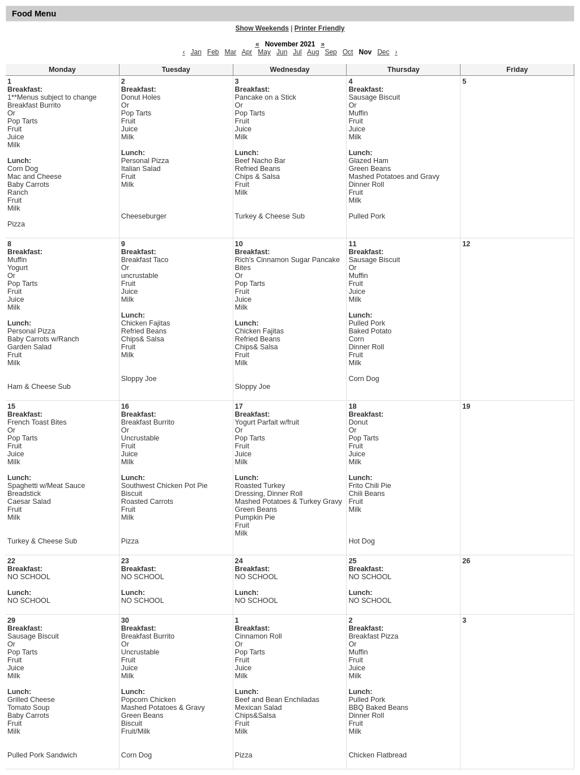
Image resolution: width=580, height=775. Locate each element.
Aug (313, 52)
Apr (247, 52)
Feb (213, 52)
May (264, 52)
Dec (383, 52)
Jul (297, 52)
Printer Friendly (320, 28)
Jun (281, 52)
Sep (330, 52)
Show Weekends (262, 28)
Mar (231, 52)
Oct (348, 52)
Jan (195, 52)
